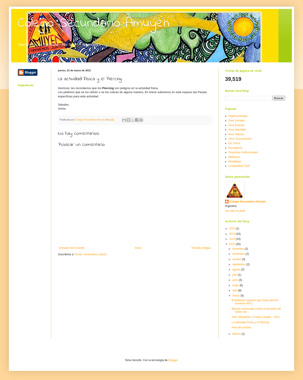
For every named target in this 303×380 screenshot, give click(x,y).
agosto (236, 269)
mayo (236, 285)
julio (235, 274)
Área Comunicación (240, 138)
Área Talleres (236, 134)
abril (235, 290)
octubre (237, 259)
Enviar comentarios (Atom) (90, 254)
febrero (237, 333)
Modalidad (234, 161)
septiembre (239, 264)
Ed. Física (234, 143)
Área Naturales (237, 129)
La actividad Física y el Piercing (250, 322)
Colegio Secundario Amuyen (94, 23)
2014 (232, 233)
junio (235, 280)
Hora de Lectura (241, 327)
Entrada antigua (201, 247)
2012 (232, 244)
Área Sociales (236, 120)
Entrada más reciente (71, 247)
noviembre (239, 253)
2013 (232, 239)
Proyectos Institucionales (243, 152)
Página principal (237, 116)
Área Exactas (236, 125)
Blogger (172, 360)
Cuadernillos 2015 (239, 166)
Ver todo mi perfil (235, 210)
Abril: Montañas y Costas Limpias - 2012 (256, 317)
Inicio (138, 247)
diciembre (238, 248)
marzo (236, 295)
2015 (232, 228)
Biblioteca (234, 157)
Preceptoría (235, 147)
